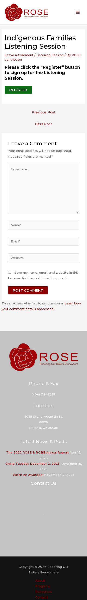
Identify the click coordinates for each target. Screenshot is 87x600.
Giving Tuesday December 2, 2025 (32, 463)
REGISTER (18, 90)
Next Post (43, 124)
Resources (43, 591)
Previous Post (43, 112)
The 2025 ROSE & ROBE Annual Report (37, 452)
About (40, 580)
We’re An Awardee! (28, 475)
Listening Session (50, 55)
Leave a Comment (19, 55)
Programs (42, 586)
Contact (41, 597)
